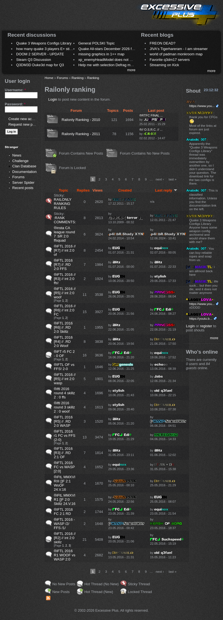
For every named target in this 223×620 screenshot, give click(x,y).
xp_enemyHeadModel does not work (107, 60)
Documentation (24, 172)
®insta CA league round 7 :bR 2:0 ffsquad (64, 234)
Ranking (78, 78)
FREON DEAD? (162, 43)
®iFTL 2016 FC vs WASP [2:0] (64, 467)
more (131, 70)
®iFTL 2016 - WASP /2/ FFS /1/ (64, 523)
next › (160, 179)
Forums (18, 177)
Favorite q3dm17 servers (170, 60)
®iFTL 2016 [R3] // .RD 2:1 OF (63, 453)
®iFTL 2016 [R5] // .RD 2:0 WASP (63, 421)
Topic (63, 190)
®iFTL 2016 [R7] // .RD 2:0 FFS (63, 264)
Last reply (166, 190)
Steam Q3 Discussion (33, 60)
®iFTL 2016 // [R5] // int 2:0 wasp (65, 379)
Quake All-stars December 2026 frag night (112, 49)
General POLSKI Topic (96, 43)
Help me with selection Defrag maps (107, 65)
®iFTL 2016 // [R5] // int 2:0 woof (65, 293)
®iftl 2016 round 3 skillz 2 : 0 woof (64, 407)
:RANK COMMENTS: (65, 220)
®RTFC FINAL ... (151, 115)
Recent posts (22, 188)
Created (125, 190)
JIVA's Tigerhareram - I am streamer (179, 49)
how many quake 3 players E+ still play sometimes (56, 49)
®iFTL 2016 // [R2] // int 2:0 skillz (65, 538)
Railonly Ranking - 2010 (81, 120)
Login (52, 99)
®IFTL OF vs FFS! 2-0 (64, 367)
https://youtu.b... (200, 318)
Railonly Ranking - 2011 (81, 134)
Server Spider (23, 182)
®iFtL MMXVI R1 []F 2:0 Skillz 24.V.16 (65, 499)
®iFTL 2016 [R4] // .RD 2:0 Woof (63, 341)
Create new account (24, 119)
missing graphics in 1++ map (101, 54)
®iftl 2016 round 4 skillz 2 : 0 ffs (64, 393)
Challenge (20, 161)
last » (172, 179)
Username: (15, 90)
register (206, 326)
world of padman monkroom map (176, 54)
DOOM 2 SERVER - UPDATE (40, 54)
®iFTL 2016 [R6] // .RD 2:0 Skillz (63, 327)
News (16, 155)
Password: (15, 104)
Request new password (27, 124)
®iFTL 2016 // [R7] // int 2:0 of (65, 250)
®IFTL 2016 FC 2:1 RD (63, 511)
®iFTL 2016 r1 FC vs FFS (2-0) (64, 435)
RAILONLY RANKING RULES (62, 203)
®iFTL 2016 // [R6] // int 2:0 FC (65, 310)
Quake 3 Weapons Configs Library (43, 43)
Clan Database (24, 166)
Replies (83, 190)
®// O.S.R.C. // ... (151, 129)
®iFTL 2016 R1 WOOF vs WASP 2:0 (64, 555)
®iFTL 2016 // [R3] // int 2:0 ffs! (65, 278)
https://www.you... (202, 106)
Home (49, 78)
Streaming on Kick (164, 65)
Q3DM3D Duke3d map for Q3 (40, 65)
